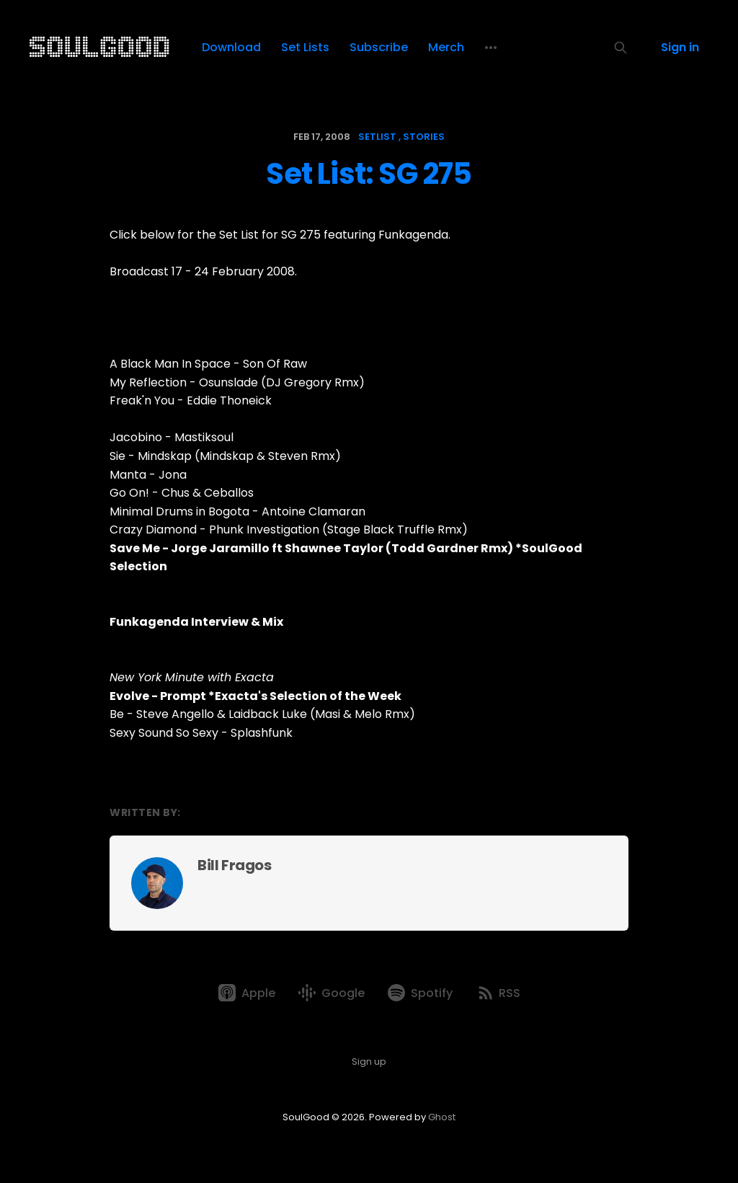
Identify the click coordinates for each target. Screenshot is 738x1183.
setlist (377, 136)
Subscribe (379, 47)
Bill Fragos (234, 865)
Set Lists (305, 47)
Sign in (680, 47)
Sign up (369, 1061)
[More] (491, 47)
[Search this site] (620, 47)
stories (424, 136)
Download (231, 47)
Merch (446, 47)
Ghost (441, 1117)
